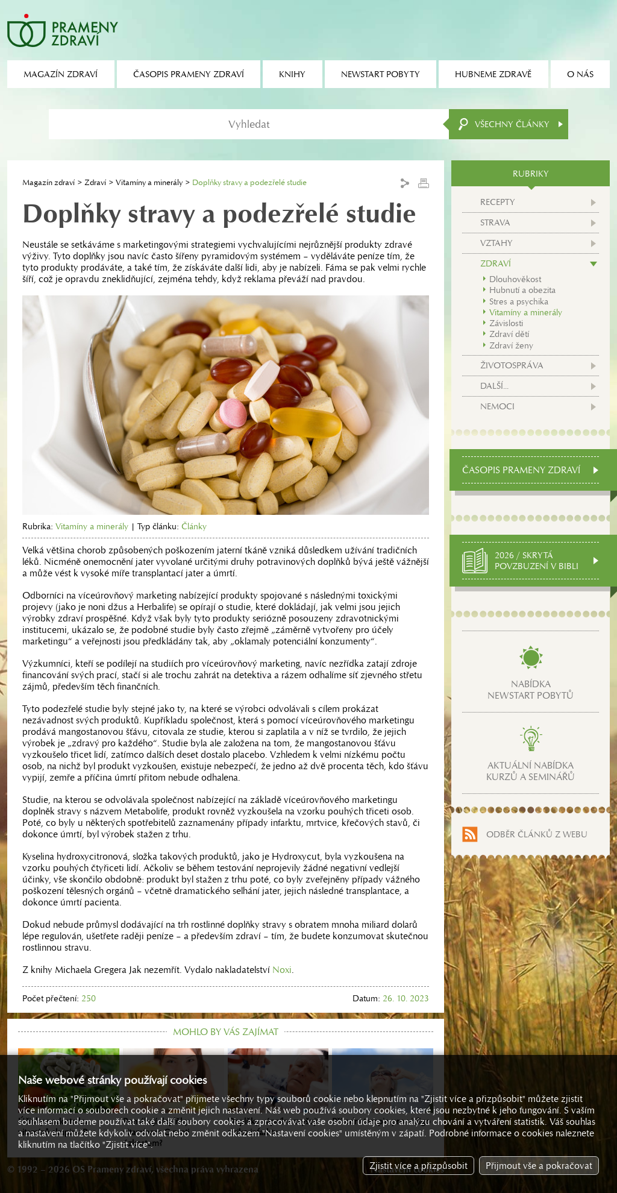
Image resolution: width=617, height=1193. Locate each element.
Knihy (292, 74)
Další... (494, 385)
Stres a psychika (518, 301)
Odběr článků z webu (536, 834)
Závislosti (506, 323)
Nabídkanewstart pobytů (530, 689)
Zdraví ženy (511, 345)
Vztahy (496, 243)
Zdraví (95, 182)
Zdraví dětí (509, 334)
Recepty (497, 202)
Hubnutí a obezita (522, 290)
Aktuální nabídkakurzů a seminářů (530, 771)
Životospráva (511, 365)
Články (194, 526)
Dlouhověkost (515, 279)
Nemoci (497, 406)
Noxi (282, 969)
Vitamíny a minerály (149, 182)
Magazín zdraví (48, 182)
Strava (495, 222)
